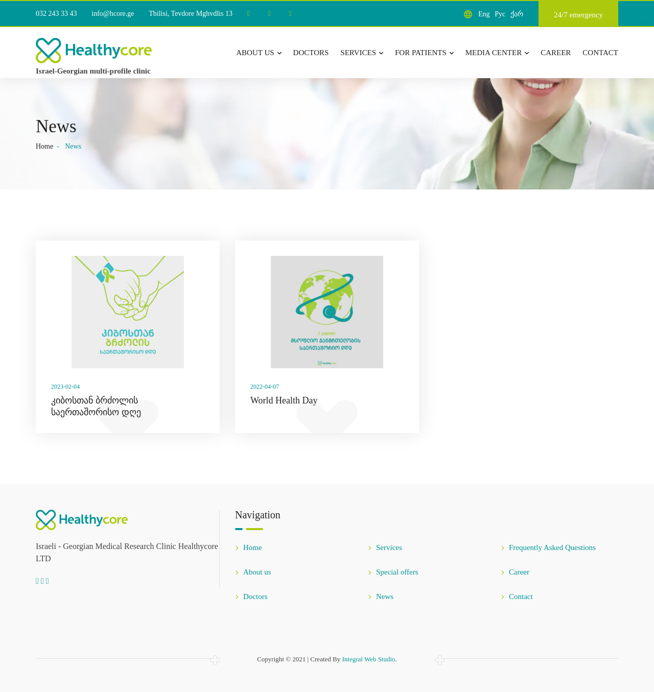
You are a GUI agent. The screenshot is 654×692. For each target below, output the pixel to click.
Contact (600, 53)
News (380, 596)
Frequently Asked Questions (548, 547)
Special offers (393, 572)
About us (258, 53)
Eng (484, 14)
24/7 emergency (578, 15)
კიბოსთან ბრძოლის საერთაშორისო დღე (96, 406)
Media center (497, 53)
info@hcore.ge (112, 13)
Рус (500, 14)
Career (556, 53)
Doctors (311, 53)
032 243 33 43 (56, 13)
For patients (424, 53)
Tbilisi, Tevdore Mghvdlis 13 (190, 13)
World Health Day (284, 400)
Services (361, 53)
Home (44, 146)
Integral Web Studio (368, 659)
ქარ (516, 14)
